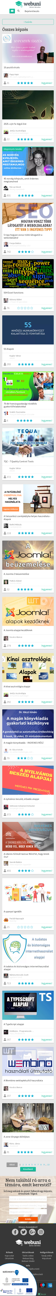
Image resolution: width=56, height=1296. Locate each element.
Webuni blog (28, 1258)
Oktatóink (9, 1258)
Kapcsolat (9, 1255)
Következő (28, 1169)
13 (48, 1164)
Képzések (46, 1258)
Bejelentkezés (32, 11)
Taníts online (28, 1255)
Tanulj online (46, 1255)
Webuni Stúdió (28, 1261)
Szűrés (28, 21)
